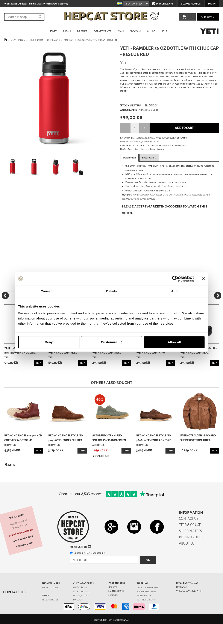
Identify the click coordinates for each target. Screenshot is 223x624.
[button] (184, 17)
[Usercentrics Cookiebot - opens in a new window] (175, 279)
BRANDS (82, 31)
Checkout (206, 17)
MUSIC (151, 31)
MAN (121, 31)
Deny (49, 342)
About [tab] (176, 291)
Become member (190, 3)
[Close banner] (203, 278)
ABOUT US (186, 543)
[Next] (217, 295)
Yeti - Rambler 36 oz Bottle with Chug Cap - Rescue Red (90, 40)
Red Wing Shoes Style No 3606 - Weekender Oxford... (154, 438)
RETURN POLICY (191, 537)
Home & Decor (36, 40)
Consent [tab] (47, 291)
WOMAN (135, 31)
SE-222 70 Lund (80, 595)
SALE (164, 31)
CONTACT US (188, 518)
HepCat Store (80, 587)
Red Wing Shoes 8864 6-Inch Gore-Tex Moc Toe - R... (23, 438)
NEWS (67, 31)
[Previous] (5, 295)
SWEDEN (78, 599)
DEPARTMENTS (102, 31)
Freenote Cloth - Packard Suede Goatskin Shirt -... (198, 438)
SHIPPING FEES (190, 531)
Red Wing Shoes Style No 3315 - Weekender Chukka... (66, 438)
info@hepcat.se (50, 599)
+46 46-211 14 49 (50, 587)
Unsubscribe (98, 553)
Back (9, 464)
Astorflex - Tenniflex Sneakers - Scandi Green (109, 438)
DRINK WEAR (53, 40)
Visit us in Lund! (24, 544)
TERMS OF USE (190, 524)
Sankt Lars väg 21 (82, 591)
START (53, 31)
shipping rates (148, 591)
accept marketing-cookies (158, 206)
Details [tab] (111, 291)
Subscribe (79, 553)
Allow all (174, 342)
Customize (111, 342)
